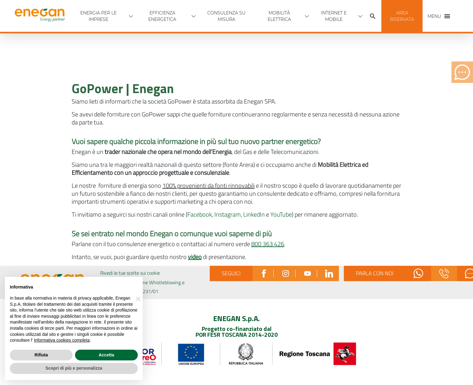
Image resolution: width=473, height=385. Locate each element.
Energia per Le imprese (98, 16)
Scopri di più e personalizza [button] (74, 368)
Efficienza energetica (162, 16)
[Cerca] (372, 16)
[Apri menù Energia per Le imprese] (131, 16)
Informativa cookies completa (61, 340)
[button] (402, 16)
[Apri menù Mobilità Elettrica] (307, 16)
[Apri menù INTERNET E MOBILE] (360, 16)
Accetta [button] (106, 354)
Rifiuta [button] (41, 354)
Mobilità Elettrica (279, 16)
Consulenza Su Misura (226, 16)
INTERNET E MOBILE (334, 16)
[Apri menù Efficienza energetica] (193, 16)
